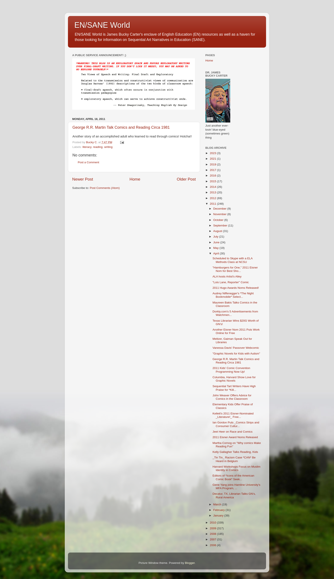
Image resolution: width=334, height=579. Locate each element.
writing (108, 147)
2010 (213, 522)
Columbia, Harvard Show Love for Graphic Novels (234, 379)
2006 (213, 545)
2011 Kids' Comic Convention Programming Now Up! (231, 369)
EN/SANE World (102, 25)
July (216, 236)
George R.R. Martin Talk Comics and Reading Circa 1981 (121, 127)
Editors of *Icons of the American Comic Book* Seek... (233, 477)
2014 (213, 186)
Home (135, 179)
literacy (86, 147)
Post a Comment (88, 162)
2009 (213, 528)
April (216, 253)
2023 (213, 153)
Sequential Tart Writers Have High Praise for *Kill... (234, 388)
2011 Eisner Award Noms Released (235, 437)
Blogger (190, 562)
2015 (213, 181)
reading (98, 147)
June (216, 242)
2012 (213, 198)
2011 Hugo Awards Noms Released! (236, 287)
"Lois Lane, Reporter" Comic (231, 282)
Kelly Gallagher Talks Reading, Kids (235, 452)
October (218, 220)
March (217, 504)
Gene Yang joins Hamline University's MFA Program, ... (236, 486)
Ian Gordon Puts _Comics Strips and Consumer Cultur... (236, 424)
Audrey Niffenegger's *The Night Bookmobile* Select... (233, 295)
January (218, 515)
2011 (213, 203)
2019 (213, 164)
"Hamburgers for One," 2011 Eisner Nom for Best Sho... (235, 269)
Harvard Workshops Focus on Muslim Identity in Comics (237, 468)
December (220, 208)
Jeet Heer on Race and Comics (233, 431)
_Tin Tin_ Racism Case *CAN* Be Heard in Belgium (234, 459)
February (219, 510)
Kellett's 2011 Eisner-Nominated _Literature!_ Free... (233, 415)
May (216, 247)
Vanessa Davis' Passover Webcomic (236, 347)
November (220, 214)
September (220, 225)
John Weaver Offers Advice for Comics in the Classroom (232, 397)
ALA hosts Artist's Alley (227, 276)
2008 (213, 533)
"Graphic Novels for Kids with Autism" (236, 353)
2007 (213, 539)
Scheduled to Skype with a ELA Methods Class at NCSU (233, 260)
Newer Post (82, 179)
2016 (213, 175)
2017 (213, 170)
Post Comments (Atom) (105, 188)
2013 (213, 192)
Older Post (186, 179)
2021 (213, 158)
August (218, 231)
